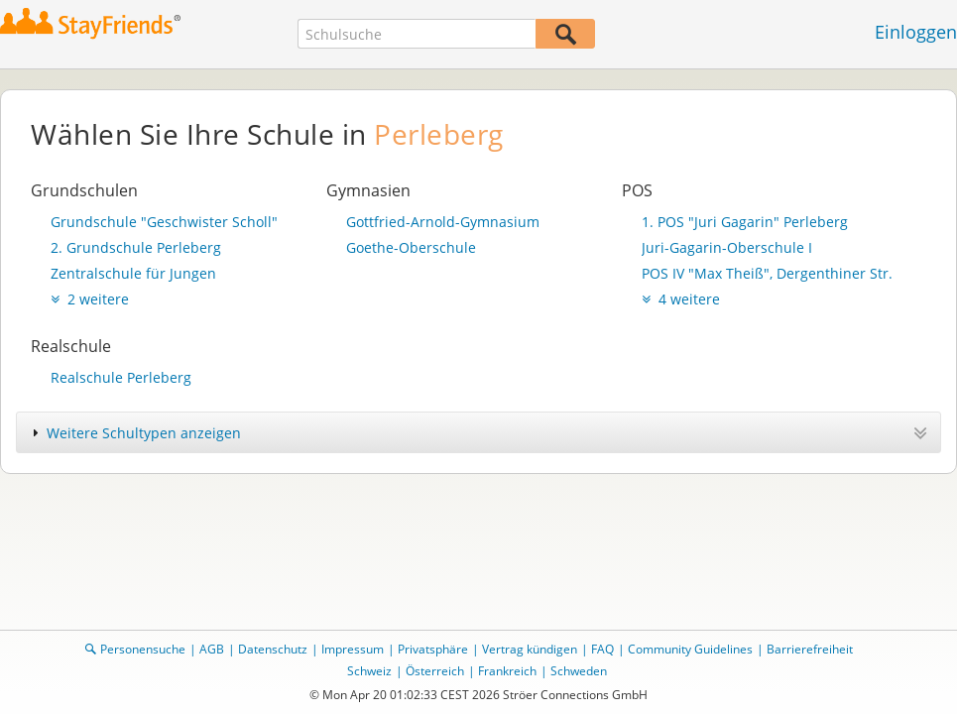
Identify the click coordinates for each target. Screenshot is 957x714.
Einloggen (916, 32)
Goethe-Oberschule (411, 247)
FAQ (602, 649)
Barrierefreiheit (810, 649)
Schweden (578, 670)
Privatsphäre (433, 649)
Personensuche (142, 649)
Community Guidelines (690, 649)
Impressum (352, 649)
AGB (211, 649)
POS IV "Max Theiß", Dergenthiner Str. (767, 273)
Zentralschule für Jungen (133, 273)
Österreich (435, 670)
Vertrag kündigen (529, 649)
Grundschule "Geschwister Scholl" (164, 221)
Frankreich (507, 670)
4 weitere (681, 299)
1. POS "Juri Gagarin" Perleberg (745, 221)
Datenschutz (272, 649)
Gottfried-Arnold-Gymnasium (442, 221)
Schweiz (369, 670)
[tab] (478, 432)
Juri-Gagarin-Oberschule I (727, 247)
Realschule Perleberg (121, 377)
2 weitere (90, 299)
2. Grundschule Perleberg (136, 247)
